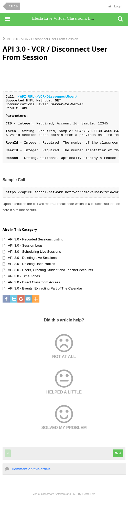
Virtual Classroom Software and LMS (55, 493)
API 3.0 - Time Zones (24, 276)
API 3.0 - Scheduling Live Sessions (34, 251)
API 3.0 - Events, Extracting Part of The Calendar (45, 288)
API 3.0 (13, 6)
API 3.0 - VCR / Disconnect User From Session (42, 39)
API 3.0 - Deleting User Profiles (31, 264)
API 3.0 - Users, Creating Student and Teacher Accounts (50, 270)
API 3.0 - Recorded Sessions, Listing (35, 239)
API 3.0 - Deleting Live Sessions (32, 258)
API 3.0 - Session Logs (25, 245)
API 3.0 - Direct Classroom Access (34, 282)
